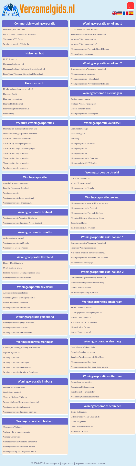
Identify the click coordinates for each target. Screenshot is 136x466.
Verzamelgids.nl (52, 463)
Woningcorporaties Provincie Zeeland (87, 213)
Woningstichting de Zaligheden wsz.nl (19, 451)
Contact (101, 463)
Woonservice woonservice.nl (15, 248)
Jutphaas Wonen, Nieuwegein (83, 104)
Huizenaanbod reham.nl (13, 64)
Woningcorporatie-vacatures (15, 168)
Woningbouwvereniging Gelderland (18, 322)
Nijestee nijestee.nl (11, 352)
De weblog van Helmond (14, 29)
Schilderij (75, 138)
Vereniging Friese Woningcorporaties (19, 297)
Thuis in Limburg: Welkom (15, 397)
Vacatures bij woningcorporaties (17, 143)
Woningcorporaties (11, 357)
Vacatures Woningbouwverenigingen (19, 148)
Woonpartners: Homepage (82, 54)
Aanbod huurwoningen (80, 99)
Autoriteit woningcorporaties (15, 183)
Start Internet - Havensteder (83, 392)
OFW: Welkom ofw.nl (12, 268)
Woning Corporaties (12, 437)
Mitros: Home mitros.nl (81, 108)
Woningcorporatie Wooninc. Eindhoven (20, 218)
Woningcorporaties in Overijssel (85, 158)
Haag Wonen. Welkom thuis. (83, 347)
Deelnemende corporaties (14, 387)
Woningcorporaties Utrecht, (83, 188)
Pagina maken (67, 463)
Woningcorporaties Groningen (16, 362)
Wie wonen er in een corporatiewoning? (88, 252)
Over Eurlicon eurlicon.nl (82, 426)
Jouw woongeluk (78, 133)
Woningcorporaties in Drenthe (16, 243)
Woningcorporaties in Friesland (16, 307)
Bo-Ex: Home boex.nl (80, 178)
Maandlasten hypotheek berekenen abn (20, 129)
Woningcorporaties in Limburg (16, 407)
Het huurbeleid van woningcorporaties (19, 34)
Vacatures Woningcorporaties (15, 153)
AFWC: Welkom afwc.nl (81, 307)
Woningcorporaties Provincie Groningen (20, 372)
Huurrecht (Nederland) (13, 104)
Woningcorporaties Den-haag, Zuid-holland (89, 367)
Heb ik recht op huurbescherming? (18, 89)
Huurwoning (8, 113)
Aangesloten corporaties (81, 382)
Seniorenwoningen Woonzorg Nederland (88, 34)
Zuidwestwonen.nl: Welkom (83, 228)
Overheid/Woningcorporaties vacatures (20, 133)
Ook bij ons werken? (12, 392)
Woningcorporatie (11, 193)
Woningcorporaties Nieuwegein (84, 113)
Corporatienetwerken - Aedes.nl (84, 29)
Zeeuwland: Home (79, 223)
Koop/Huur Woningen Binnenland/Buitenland (23, 74)
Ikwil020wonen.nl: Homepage (84, 322)
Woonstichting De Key (80, 327)
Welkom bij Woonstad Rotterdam (85, 396)
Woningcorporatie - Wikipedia (16, 44)
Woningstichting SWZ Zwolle (84, 163)
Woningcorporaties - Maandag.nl (17, 203)
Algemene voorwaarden (86, 463)
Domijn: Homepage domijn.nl (16, 188)
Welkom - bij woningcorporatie (16, 432)
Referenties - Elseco (79, 431)
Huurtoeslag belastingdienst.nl (16, 108)
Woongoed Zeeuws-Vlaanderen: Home (87, 218)
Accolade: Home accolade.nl (15, 293)
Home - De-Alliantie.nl (13, 263)
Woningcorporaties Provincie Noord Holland (90, 49)
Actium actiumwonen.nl (13, 238)
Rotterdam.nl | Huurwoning (82, 387)
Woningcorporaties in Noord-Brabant (19, 446)
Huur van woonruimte (12, 99)
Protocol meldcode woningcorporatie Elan (21, 273)
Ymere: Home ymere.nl (81, 332)
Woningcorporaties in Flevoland (17, 277)
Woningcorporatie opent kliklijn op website (89, 203)
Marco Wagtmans (78, 421)
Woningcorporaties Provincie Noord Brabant (22, 223)
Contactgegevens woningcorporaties (86, 312)
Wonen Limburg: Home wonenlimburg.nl (21, 402)
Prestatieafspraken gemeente (83, 352)
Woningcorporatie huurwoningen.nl (18, 198)
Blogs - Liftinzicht (79, 412)
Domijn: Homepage (79, 129)
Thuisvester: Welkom (12, 427)
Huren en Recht (10, 94)
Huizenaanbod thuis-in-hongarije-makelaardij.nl (24, 69)
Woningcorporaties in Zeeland (84, 208)
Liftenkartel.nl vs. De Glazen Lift (85, 417)
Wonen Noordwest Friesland (15, 302)
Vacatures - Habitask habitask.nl (17, 138)
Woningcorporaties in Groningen (17, 367)
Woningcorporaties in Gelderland (17, 332)
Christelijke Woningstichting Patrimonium (21, 347)
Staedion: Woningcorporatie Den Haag (87, 282)
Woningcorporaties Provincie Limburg (19, 412)
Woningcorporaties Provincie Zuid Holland (89, 257)
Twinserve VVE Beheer (13, 39)
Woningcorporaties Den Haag (83, 362)
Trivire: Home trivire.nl (81, 287)
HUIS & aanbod (10, 59)
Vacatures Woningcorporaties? (84, 44)
